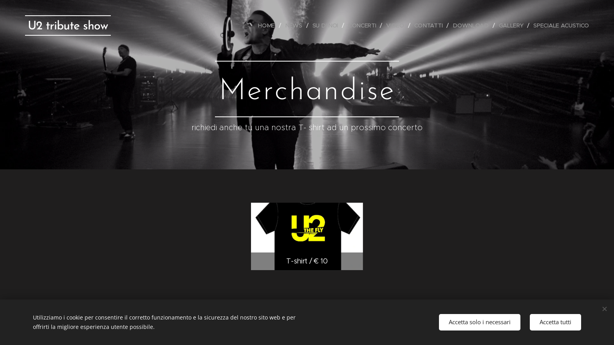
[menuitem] (270, 25)
